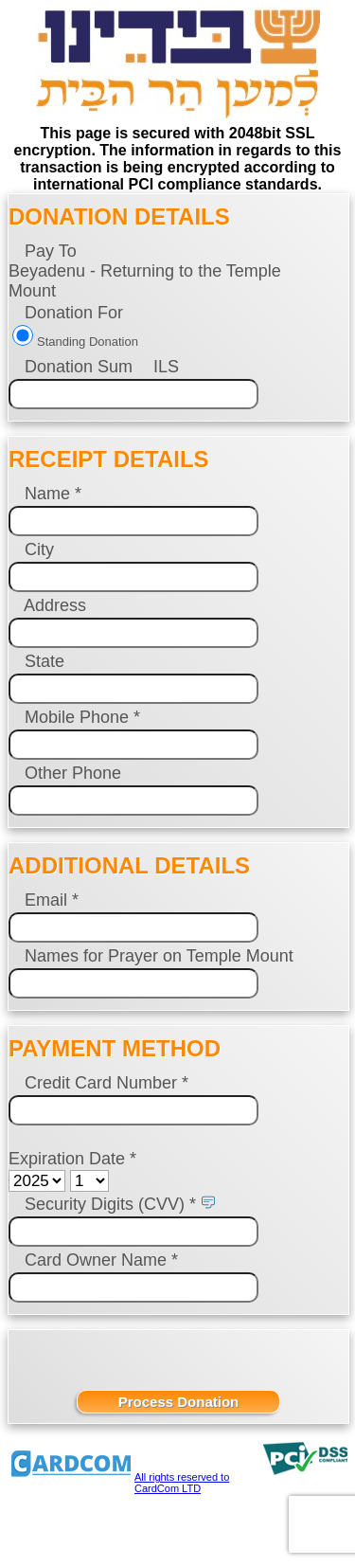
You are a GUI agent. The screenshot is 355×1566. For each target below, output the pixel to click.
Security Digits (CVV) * (110, 1204)
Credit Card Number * (106, 1082)
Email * (52, 900)
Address (55, 605)
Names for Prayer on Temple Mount (156, 955)
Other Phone (73, 773)
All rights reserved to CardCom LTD (181, 1482)
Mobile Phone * (82, 717)
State (44, 661)
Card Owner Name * (101, 1260)
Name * (53, 493)
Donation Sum (79, 366)
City (39, 549)
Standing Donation (87, 341)
